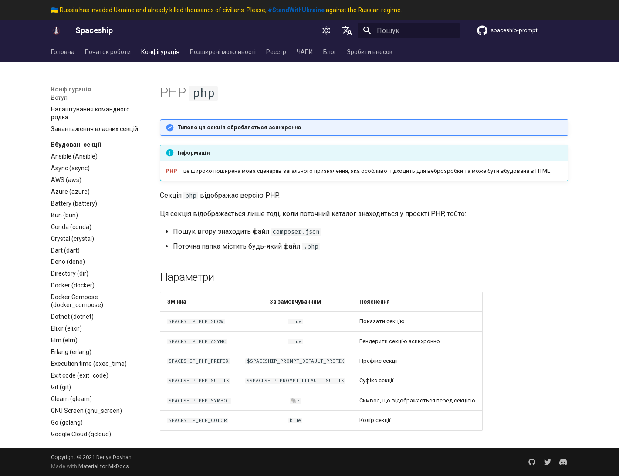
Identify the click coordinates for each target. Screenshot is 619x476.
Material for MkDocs (103, 466)
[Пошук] (409, 30)
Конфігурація (160, 51)
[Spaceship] (56, 30)
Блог (330, 51)
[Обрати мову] (347, 30)
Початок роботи (108, 51)
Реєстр (276, 51)
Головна (62, 51)
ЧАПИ (305, 51)
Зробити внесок (369, 51)
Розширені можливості (223, 51)
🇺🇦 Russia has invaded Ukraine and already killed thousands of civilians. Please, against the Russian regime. (226, 10)
